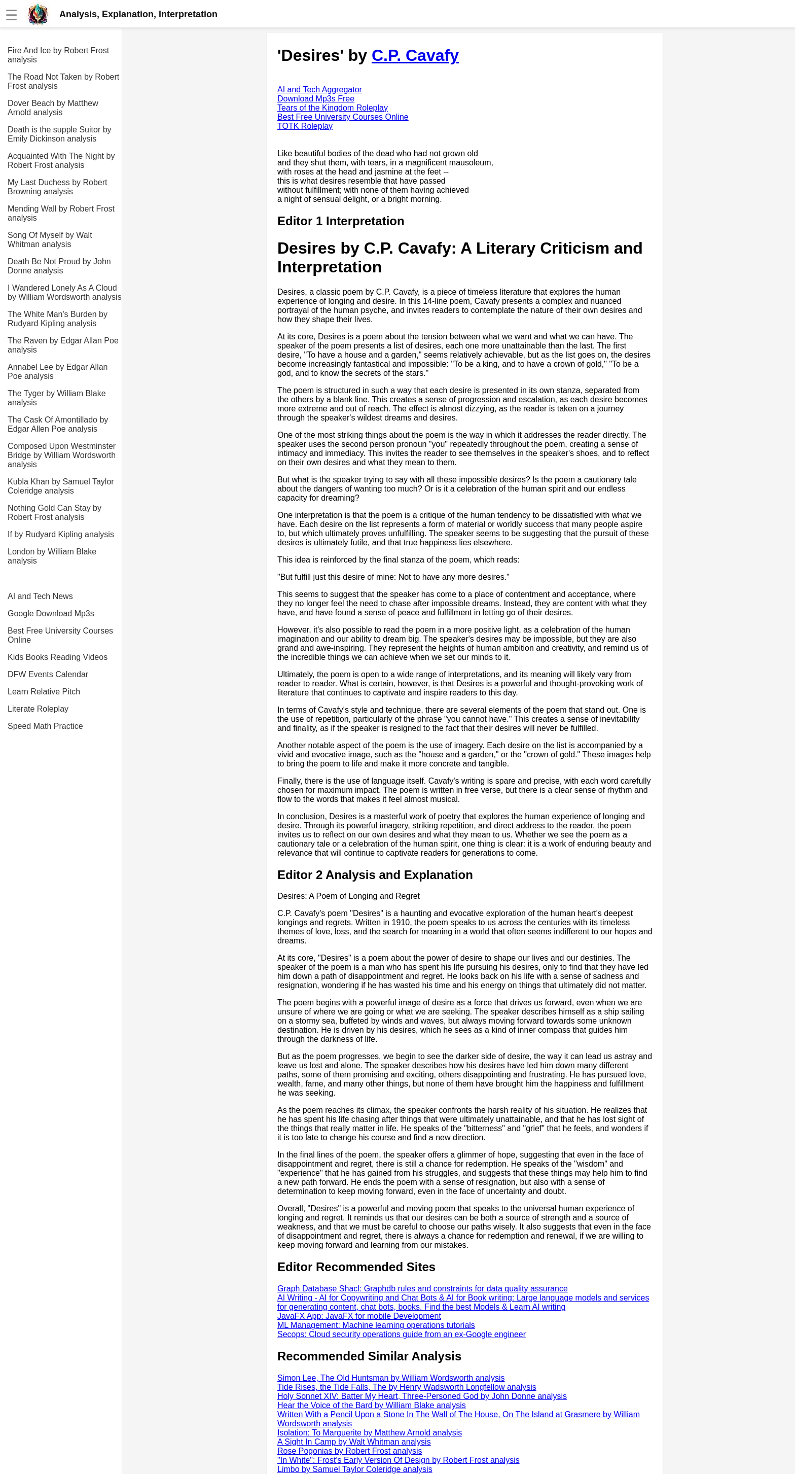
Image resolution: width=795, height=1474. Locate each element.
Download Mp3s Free (315, 98)
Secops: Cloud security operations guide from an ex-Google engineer (401, 1334)
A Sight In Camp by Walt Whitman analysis (354, 1441)
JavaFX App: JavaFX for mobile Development (359, 1316)
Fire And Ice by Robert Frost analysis (58, 55)
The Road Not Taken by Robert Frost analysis (63, 81)
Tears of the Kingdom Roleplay (332, 107)
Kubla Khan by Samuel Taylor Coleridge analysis (61, 486)
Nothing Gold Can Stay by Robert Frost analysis (54, 512)
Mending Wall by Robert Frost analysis (61, 213)
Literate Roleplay (38, 709)
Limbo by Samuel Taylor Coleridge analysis (354, 1469)
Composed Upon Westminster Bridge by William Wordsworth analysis (62, 455)
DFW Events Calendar (48, 674)
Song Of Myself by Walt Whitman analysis (50, 240)
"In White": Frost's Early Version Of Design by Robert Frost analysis (398, 1460)
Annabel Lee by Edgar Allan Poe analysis (57, 371)
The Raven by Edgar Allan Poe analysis (63, 345)
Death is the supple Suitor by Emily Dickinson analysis (60, 134)
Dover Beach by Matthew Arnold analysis (53, 108)
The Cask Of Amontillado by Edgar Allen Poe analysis (58, 424)
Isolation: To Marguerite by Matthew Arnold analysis (369, 1432)
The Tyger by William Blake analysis (57, 398)
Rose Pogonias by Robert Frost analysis (349, 1451)
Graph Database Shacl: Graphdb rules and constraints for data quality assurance (422, 1288)
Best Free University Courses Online (60, 635)
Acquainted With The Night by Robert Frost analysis (61, 160)
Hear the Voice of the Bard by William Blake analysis (371, 1405)
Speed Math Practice (45, 726)
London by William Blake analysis (52, 556)
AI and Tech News (40, 596)
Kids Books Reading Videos (57, 657)
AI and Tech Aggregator (319, 89)
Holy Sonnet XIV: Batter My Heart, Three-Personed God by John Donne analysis (422, 1396)
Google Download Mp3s (51, 613)
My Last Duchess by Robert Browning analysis (57, 187)
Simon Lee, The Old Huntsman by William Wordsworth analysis (390, 1378)
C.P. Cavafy (415, 55)
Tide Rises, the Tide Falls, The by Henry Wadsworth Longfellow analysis (406, 1387)
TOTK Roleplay (305, 126)
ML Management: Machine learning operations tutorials (376, 1325)
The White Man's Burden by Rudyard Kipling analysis (57, 319)
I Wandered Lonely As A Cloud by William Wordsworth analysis (65, 292)
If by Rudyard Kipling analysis (61, 534)
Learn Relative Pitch (44, 691)
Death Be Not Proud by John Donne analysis (59, 266)
